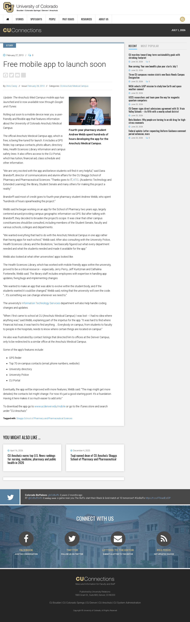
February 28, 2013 (36, 86)
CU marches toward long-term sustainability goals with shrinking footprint (154, 56)
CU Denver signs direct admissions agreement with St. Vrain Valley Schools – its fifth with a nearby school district (157, 110)
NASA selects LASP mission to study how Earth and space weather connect (155, 87)
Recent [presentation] (133, 46)
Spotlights (36, 19)
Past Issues (68, 19)
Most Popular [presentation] (150, 46)
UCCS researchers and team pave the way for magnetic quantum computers (154, 99)
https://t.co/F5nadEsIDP (158, 498)
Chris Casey (11, 86)
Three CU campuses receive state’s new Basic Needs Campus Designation (157, 76)
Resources (86, 19)
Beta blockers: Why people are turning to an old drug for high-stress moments (157, 121)
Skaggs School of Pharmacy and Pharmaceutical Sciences (44, 418)
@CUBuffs (53, 495)
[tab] (133, 46)
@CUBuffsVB (35, 498)
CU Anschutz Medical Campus (74, 86)
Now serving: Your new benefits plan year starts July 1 (153, 66)
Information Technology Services (41, 303)
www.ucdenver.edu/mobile (50, 406)
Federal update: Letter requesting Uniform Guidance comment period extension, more (157, 132)
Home (7, 19)
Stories (19, 19)
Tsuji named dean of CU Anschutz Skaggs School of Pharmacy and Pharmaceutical (94, 457)
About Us (103, 19)
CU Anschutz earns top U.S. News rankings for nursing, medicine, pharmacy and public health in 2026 (32, 459)
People (52, 19)
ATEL (76, 179)
